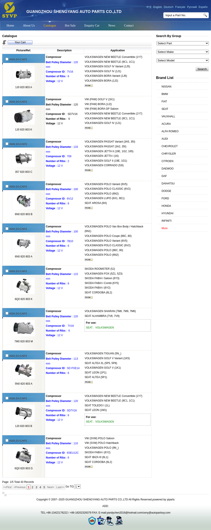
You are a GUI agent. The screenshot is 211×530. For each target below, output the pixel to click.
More (164, 228)
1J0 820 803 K (23, 129)
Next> (50, 487)
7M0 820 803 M (24, 341)
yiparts (171, 499)
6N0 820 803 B (23, 214)
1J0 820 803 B (23, 426)
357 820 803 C (23, 171)
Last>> (60, 487)
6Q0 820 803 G (24, 468)
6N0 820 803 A (23, 256)
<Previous (19, 487)
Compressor (54, 57)
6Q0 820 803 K (24, 299)
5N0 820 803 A (23, 383)
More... (89, 85)
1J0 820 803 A (23, 87)
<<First (7, 487)
